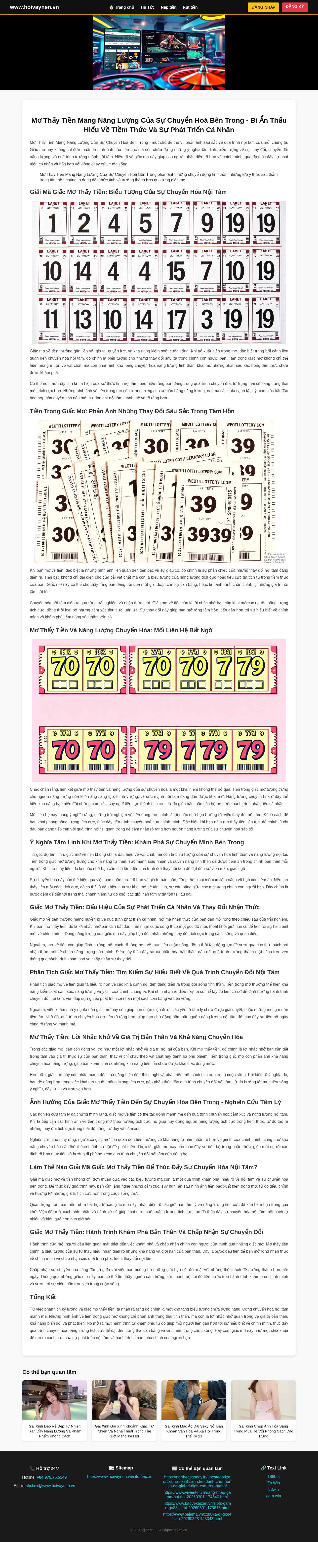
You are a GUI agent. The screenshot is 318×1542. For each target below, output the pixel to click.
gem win (273, 1496)
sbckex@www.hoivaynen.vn (50, 1486)
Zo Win (273, 1483)
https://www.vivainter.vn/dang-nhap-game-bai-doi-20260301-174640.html (197, 1494)
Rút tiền (190, 7)
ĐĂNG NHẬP (263, 7)
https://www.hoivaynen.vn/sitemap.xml (120, 1476)
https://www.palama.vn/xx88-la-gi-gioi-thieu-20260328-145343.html (197, 1516)
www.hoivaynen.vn (34, 7)
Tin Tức (147, 7)
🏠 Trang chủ (121, 7)
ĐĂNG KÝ (295, 6)
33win (273, 1489)
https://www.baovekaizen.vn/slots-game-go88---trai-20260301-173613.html (197, 1505)
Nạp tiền (169, 7)
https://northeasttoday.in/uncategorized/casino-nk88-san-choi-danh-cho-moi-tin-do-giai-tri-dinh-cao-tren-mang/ (197, 1481)
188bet (274, 1476)
